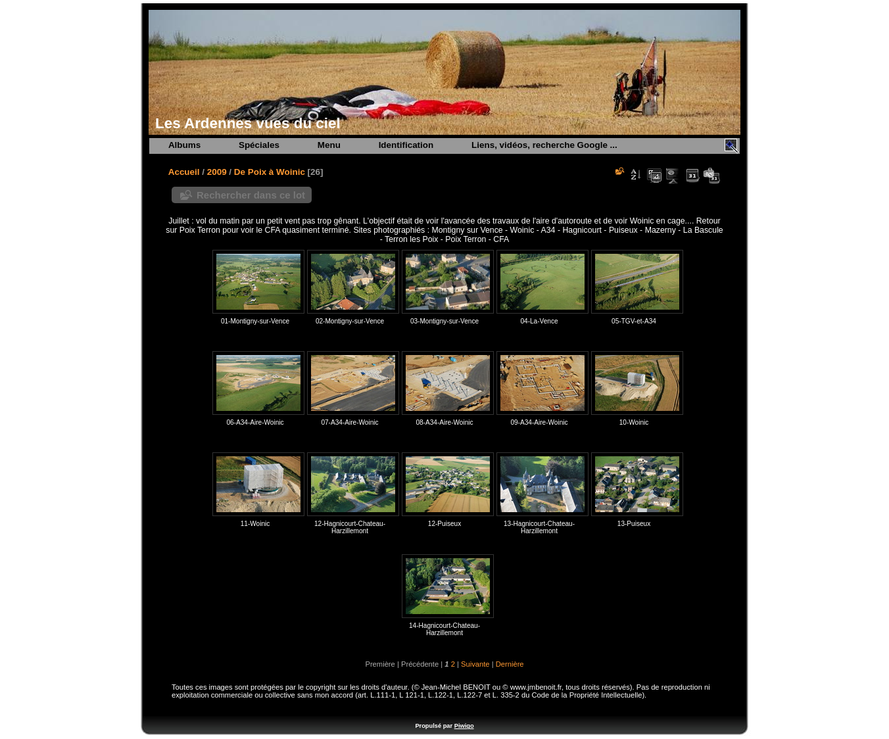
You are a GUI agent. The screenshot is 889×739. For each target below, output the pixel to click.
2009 (217, 172)
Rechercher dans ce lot (251, 195)
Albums (184, 145)
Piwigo (464, 726)
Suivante (475, 664)
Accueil (184, 172)
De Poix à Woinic (269, 172)
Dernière (510, 664)
